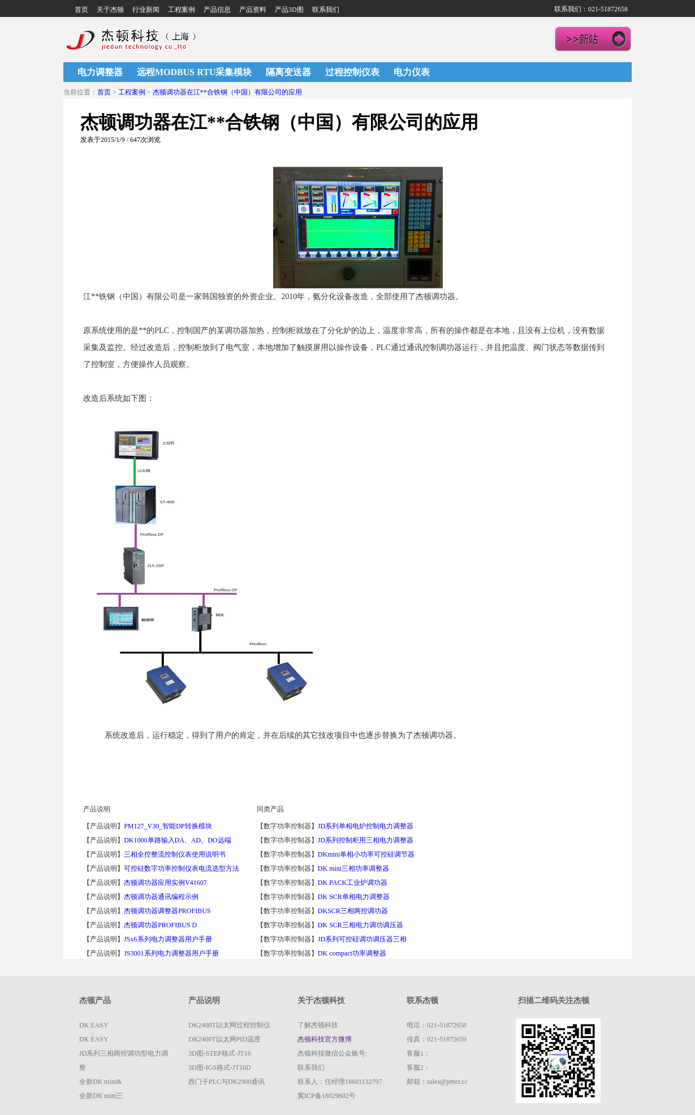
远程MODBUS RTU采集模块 (194, 72)
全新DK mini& (100, 1082)
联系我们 (325, 10)
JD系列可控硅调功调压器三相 (362, 939)
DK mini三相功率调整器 (353, 868)
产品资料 (252, 10)
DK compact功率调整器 (352, 953)
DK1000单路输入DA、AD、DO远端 (177, 840)
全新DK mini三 (101, 1096)
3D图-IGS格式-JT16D (219, 1067)
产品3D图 (289, 10)
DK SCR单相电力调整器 (354, 897)
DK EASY (94, 1025)
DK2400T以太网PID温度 (224, 1039)
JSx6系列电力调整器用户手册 (167, 939)
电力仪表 (412, 72)
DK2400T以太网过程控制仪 (229, 1025)
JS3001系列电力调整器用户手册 (171, 953)
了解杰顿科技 (317, 1025)
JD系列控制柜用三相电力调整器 (365, 840)
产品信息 (217, 10)
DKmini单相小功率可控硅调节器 (366, 854)
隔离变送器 (288, 72)
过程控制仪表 (352, 72)
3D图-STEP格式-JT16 (219, 1053)
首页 (81, 10)
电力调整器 (100, 72)
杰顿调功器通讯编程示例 (161, 897)
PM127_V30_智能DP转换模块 (167, 826)
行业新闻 (145, 10)
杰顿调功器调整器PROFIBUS (167, 911)
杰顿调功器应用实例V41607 (165, 883)
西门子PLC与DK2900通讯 (226, 1082)
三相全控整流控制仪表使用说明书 (175, 854)
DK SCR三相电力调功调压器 (360, 925)
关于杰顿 (110, 10)
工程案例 (181, 10)
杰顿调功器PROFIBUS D (160, 925)
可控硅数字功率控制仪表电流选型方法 (181, 868)
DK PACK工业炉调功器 (352, 883)
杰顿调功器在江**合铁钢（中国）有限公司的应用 (227, 92)
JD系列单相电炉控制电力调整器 (365, 826)
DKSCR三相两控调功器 (353, 911)
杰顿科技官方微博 (324, 1039)
